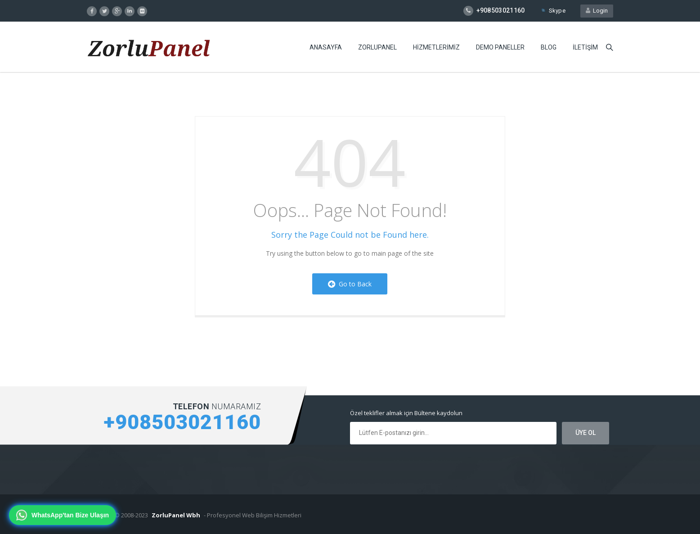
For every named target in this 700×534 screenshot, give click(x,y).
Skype (553, 10)
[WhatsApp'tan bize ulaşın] (62, 515)
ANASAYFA (326, 47)
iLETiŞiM (585, 47)
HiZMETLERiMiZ (436, 47)
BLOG (548, 47)
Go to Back (350, 284)
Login (597, 10)
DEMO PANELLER (500, 47)
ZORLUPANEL (377, 47)
